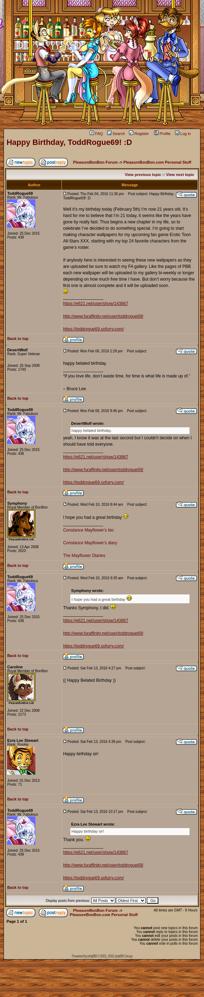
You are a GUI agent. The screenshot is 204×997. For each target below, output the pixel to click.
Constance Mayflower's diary (90, 542)
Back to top (17, 338)
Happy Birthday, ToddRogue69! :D (69, 142)
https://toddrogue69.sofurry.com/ (93, 329)
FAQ (96, 133)
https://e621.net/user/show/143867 (95, 303)
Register (139, 133)
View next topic (180, 174)
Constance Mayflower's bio (88, 530)
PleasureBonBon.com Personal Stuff (157, 162)
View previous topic (143, 174)
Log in (183, 133)
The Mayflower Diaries (84, 555)
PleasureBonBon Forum (95, 162)
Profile (162, 133)
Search (116, 133)
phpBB (92, 956)
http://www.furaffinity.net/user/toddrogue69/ (103, 316)
